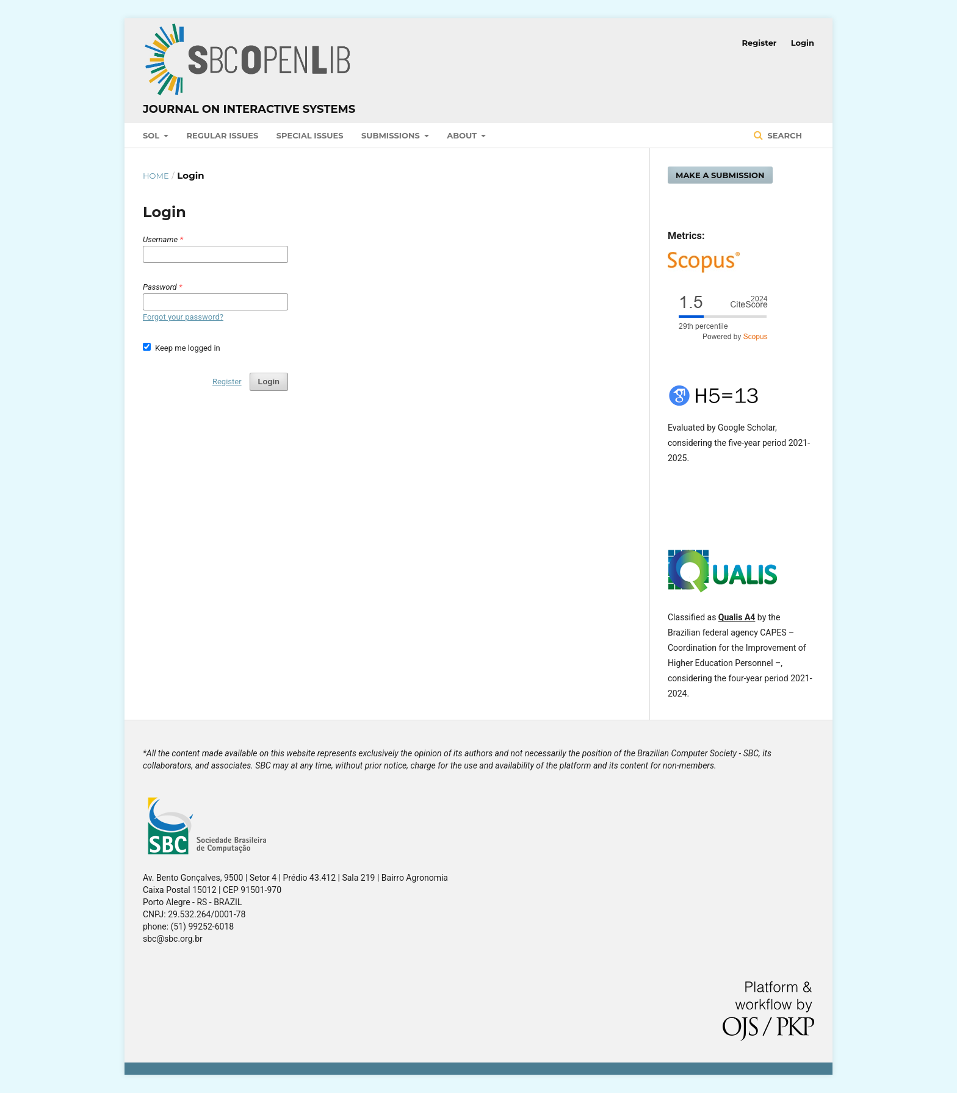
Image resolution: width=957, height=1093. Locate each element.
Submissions (391, 135)
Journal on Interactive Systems (249, 109)
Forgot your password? (183, 316)
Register (759, 43)
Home (156, 176)
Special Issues (310, 135)
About (463, 135)
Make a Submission (720, 175)
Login (802, 43)
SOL (152, 135)
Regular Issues (223, 135)
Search (783, 135)
